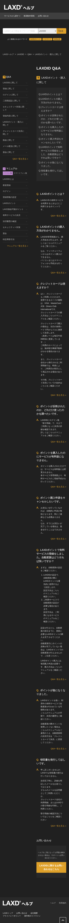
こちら (43, 386)
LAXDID (20, 54)
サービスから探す (12, 16)
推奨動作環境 (29, 16)
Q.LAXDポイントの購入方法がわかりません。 (51, 101)
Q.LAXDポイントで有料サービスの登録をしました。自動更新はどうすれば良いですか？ (51, 152)
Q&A (30, 54)
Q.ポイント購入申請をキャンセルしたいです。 (51, 141)
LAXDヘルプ (8, 54)
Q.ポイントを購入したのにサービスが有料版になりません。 (51, 130)
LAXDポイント (35, 39)
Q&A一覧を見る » (58, 216)
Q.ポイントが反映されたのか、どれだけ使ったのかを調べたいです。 (51, 119)
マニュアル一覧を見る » (17, 246)
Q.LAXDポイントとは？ (50, 94)
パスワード (47, 39)
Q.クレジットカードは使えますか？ (51, 109)
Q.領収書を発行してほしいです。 (51, 172)
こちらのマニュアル (49, 713)
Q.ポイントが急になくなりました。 (51, 164)
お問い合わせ (43, 16)
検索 (61, 31)
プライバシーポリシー (12, 916)
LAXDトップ (8, 913)
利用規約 (62, 903)
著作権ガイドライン (32, 916)
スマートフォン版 (20, 173)
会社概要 (34, 913)
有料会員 (57, 39)
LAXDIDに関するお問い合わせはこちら (51, 867)
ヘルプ (53, 903)
